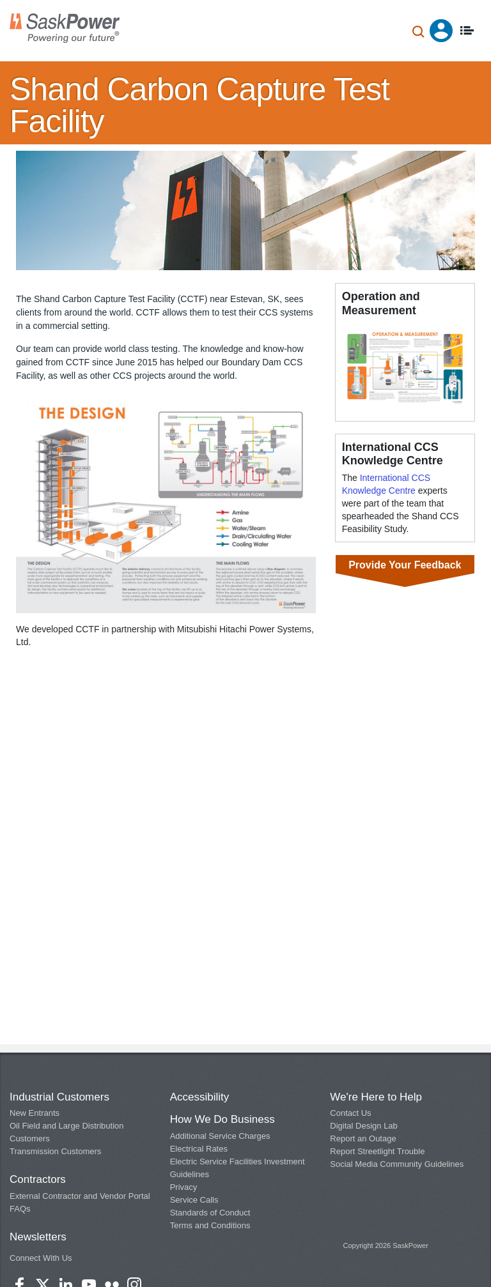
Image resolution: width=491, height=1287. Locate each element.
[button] (166, 502)
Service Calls (194, 1200)
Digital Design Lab (364, 1126)
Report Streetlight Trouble (377, 1151)
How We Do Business (222, 1119)
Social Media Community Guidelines (397, 1164)
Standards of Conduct (210, 1212)
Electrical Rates (199, 1149)
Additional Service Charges (220, 1136)
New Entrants (34, 1113)
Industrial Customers (59, 1097)
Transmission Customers (55, 1151)
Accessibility (200, 1097)
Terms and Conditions (210, 1225)
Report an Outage (363, 1138)
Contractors (38, 1179)
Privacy (184, 1187)
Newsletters (38, 1237)
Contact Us (350, 1113)
